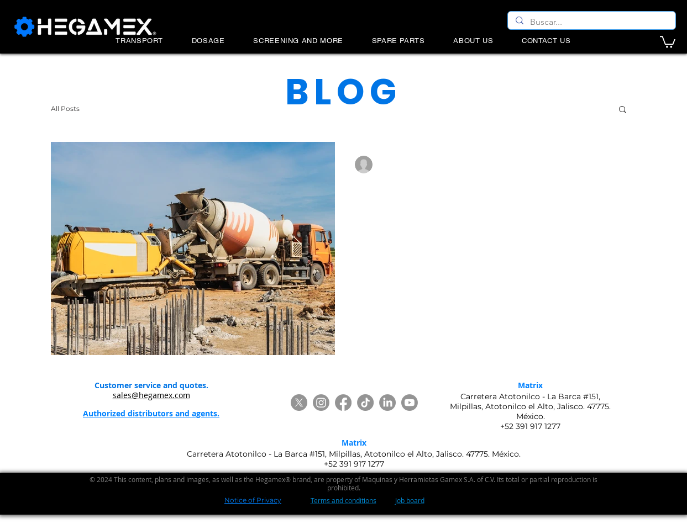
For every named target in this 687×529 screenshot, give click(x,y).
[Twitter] (299, 402)
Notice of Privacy (252, 500)
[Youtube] (409, 402)
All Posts (65, 108)
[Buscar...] (591, 22)
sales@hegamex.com (151, 395)
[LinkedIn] (387, 402)
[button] (667, 41)
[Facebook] (343, 402)
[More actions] (615, 164)
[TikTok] (365, 402)
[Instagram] (321, 402)
